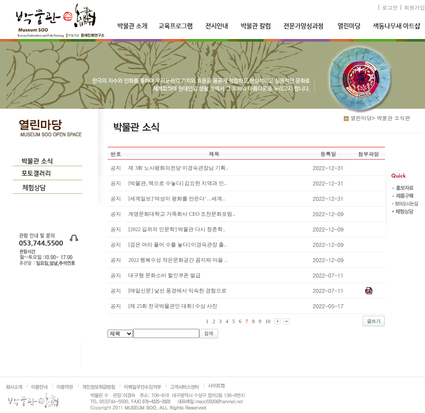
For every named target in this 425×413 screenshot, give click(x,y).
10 (267, 321)
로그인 (390, 7)
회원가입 (414, 7)
